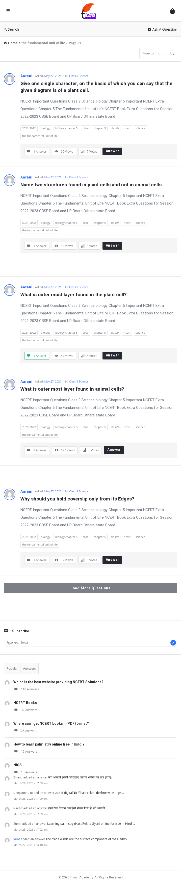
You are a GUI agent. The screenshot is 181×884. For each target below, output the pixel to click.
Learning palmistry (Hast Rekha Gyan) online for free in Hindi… (91, 823)
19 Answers (25, 751)
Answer (112, 151)
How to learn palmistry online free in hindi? (49, 744)
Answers (29, 668)
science (140, 128)
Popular (12, 668)
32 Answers (25, 710)
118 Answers (26, 689)
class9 (115, 128)
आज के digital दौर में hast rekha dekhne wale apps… (89, 793)
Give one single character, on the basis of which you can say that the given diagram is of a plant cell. (97, 87)
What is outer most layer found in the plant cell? (73, 294)
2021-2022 (29, 128)
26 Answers (25, 731)
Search (11, 29)
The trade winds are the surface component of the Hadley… (87, 839)
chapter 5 (100, 128)
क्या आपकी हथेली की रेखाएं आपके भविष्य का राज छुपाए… (80, 777)
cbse (85, 128)
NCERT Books (25, 703)
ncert (127, 128)
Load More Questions (90, 588)
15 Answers (25, 772)
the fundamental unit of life (40, 136)
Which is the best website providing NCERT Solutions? (58, 682)
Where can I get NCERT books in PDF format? (51, 723)
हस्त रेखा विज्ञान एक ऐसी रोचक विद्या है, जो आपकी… (77, 808)
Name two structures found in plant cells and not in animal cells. (91, 185)
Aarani (26, 76)
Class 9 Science (79, 76)
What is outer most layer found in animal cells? (72, 389)
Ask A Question (162, 29)
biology (45, 128)
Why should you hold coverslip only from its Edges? (77, 499)
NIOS (17, 765)
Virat (16, 839)
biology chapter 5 (66, 128)
